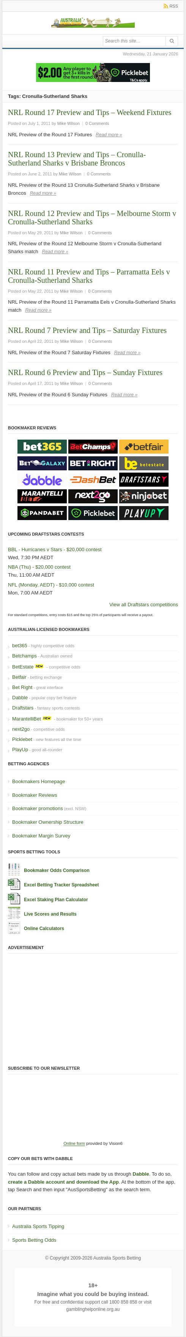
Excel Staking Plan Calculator (56, 899)
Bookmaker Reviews (34, 795)
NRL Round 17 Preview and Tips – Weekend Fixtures (90, 112)
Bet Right (22, 687)
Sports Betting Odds (34, 1240)
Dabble (20, 697)
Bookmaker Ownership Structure (48, 822)
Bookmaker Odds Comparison (57, 870)
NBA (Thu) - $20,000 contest (39, 567)
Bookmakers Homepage (38, 781)
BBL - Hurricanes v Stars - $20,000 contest (55, 549)
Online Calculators (44, 928)
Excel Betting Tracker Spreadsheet (61, 885)
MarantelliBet (26, 719)
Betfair (19, 677)
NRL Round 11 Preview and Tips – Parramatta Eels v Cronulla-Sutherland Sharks (89, 276)
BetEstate (22, 667)
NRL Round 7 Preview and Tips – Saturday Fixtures (87, 330)
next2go (21, 729)
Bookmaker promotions (37, 808)
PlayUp (20, 749)
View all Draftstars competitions (143, 604)
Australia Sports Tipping (38, 1226)
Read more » (109, 134)
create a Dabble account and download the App (63, 1182)
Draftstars (22, 708)
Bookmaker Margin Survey (41, 836)
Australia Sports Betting (117, 1258)
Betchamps (24, 656)
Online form (74, 1143)
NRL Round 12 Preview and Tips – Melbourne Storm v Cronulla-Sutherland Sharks (92, 217)
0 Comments (97, 123)
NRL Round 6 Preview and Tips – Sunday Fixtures (85, 372)
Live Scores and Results (50, 914)
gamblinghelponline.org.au (93, 1309)
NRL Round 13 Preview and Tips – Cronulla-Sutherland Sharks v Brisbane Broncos (77, 158)
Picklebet (22, 739)
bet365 (19, 645)
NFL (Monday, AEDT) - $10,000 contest (51, 585)
